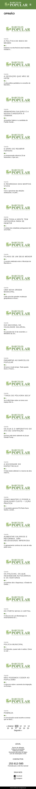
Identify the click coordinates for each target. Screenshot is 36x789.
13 (25, 726)
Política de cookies (18, 750)
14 (29, 726)
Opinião (6, 39)
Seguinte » (18, 730)
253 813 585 (16, 763)
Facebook (19, 776)
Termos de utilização (18, 747)
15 (8, 728)
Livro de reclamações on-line (18, 753)
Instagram (19, 778)
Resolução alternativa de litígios (18, 752)
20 (28, 728)
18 (20, 728)
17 (16, 728)
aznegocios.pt (22, 787)
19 (24, 728)
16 (12, 728)
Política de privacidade (18, 749)
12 (21, 726)
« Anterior (10, 726)
